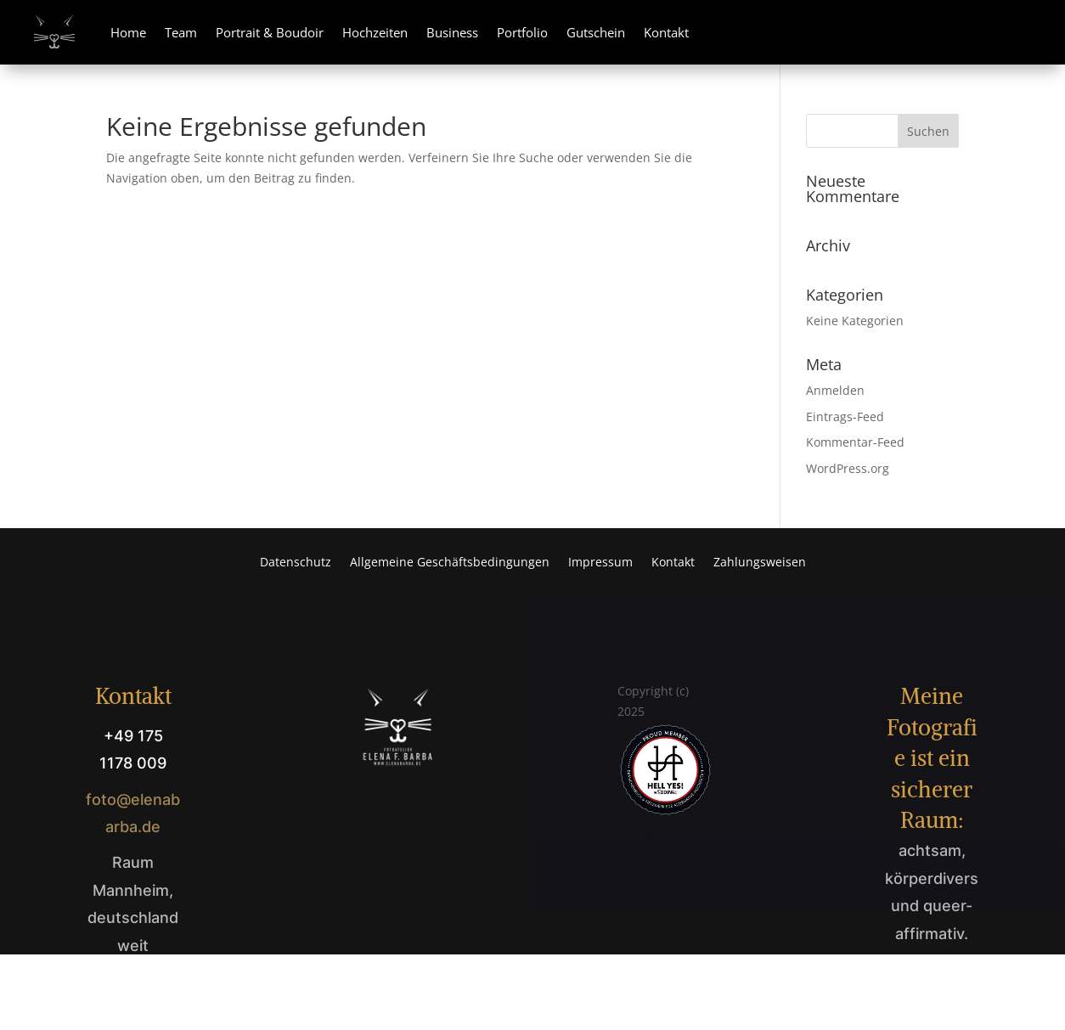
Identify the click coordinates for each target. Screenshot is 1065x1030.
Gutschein (595, 32)
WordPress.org (847, 468)
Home (128, 32)
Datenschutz (295, 563)
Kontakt (666, 32)
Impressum (600, 563)
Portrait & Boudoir (270, 32)
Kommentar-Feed (855, 442)
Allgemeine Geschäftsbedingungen (449, 563)
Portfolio (522, 32)
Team (181, 32)
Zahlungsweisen (759, 563)
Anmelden (835, 390)
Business (452, 32)
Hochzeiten (375, 32)
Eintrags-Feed (845, 416)
